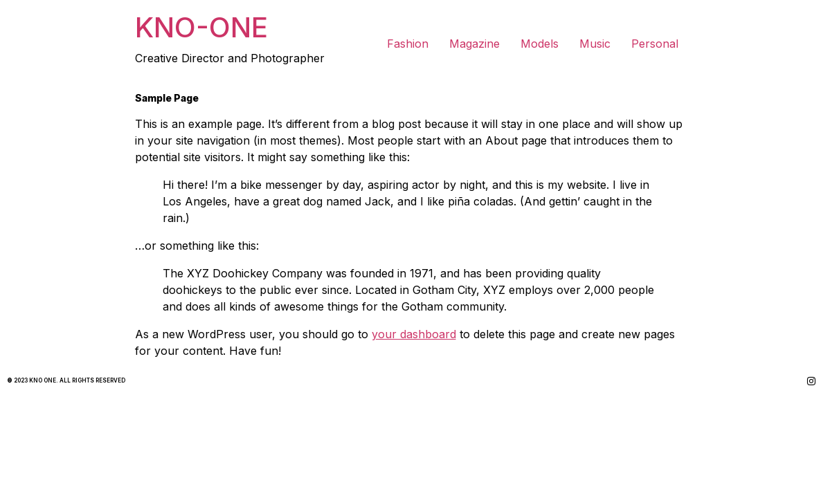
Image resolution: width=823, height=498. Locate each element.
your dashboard (414, 334)
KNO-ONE (201, 27)
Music (595, 43)
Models (540, 43)
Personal (654, 43)
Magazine (474, 43)
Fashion (407, 43)
